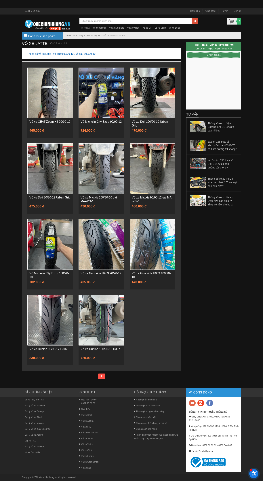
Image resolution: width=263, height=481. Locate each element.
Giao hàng (210, 11)
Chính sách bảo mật (145, 417)
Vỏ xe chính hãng (74, 35)
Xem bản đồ (214, 55)
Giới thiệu (84, 409)
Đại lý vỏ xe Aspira (34, 435)
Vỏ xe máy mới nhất (34, 399)
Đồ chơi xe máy (32, 11)
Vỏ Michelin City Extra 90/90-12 (101, 121)
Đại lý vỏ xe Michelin (35, 405)
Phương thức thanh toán (147, 405)
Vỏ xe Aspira (86, 421)
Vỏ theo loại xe (93, 35)
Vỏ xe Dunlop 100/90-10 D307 (100, 349)
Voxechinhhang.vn (48, 477)
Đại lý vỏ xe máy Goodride (37, 429)
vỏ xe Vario (160, 28)
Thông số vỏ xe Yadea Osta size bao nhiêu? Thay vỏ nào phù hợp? (220, 201)
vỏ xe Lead (174, 28)
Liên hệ (237, 11)
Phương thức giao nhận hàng (149, 411)
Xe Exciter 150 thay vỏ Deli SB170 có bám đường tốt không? (220, 164)
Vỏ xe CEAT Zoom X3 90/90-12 (49, 121)
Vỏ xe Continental (88, 462)
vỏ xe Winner (99, 28)
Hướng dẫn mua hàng (145, 399)
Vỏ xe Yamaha (110, 35)
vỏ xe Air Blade (116, 28)
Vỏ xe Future (86, 456)
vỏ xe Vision (133, 28)
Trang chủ (195, 11)
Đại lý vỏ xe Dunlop (34, 411)
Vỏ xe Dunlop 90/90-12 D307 (48, 349)
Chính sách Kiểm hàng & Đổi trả (150, 423)
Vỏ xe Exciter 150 (88, 432)
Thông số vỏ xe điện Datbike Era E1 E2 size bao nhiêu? (221, 127)
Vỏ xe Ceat (85, 415)
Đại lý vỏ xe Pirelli (33, 417)
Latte (122, 35)
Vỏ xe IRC (85, 427)
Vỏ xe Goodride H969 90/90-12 (101, 273)
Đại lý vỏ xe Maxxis (34, 423)
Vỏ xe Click (85, 450)
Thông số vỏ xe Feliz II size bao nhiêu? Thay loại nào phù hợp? (222, 182)
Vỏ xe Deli (85, 468)
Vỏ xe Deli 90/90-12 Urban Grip (49, 197)
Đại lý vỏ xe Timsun (34, 446)
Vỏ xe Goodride (32, 452)
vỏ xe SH (147, 28)
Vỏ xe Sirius (86, 438)
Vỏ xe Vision (86, 444)
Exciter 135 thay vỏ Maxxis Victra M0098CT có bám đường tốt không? (222, 145)
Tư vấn (224, 11)
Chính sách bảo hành (145, 429)
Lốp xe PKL (30, 440)
